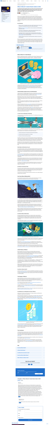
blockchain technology (25, 27)
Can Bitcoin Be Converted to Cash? (23, 352)
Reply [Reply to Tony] (19, 396)
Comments (3, 21)
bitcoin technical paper (21, 154)
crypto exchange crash (29, 340)
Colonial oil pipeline (29, 283)
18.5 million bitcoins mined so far (25, 241)
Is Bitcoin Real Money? (21, 350)
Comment (19, 410)
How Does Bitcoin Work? (22, 347)
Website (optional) (20, 417)
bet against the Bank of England (22, 324)
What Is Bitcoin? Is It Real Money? (5, 13)
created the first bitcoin (30, 256)
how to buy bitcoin (20, 246)
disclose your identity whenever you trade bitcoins (28, 285)
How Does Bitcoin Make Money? (23, 355)
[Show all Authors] (30, 48)
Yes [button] (29, 364)
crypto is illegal (21, 34)
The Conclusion (3, 19)
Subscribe (39, 373)
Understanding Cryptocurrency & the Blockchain (5, 14)
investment (28, 220)
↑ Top (47, 423)
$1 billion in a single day (37, 324)
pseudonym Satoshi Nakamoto (33, 255)
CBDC (32, 107)
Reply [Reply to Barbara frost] (20, 402)
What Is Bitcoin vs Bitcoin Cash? (23, 357)
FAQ (2, 20)
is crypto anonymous (24, 160)
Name (18, 372)
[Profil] (45, 0)
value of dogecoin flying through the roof (32, 298)
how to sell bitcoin (26, 246)
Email (27, 372)
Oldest (22, 380)
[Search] (47, 1)
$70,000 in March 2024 (23, 271)
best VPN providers (39, 94)
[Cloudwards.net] (3, 1)
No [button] (31, 364)
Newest (19, 380)
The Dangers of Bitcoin (4, 18)
